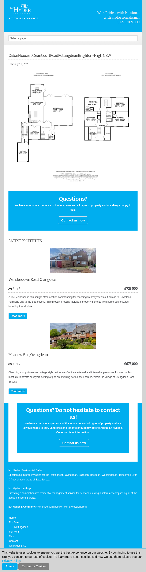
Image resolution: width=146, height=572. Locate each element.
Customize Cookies (34, 566)
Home (12, 517)
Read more (18, 315)
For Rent (14, 531)
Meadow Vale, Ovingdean (28, 354)
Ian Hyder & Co (17, 545)
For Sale (14, 522)
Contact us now (73, 220)
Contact (13, 541)
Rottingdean (21, 527)
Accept (9, 566)
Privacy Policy (11, 560)
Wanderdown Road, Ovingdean (32, 279)
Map (11, 536)
